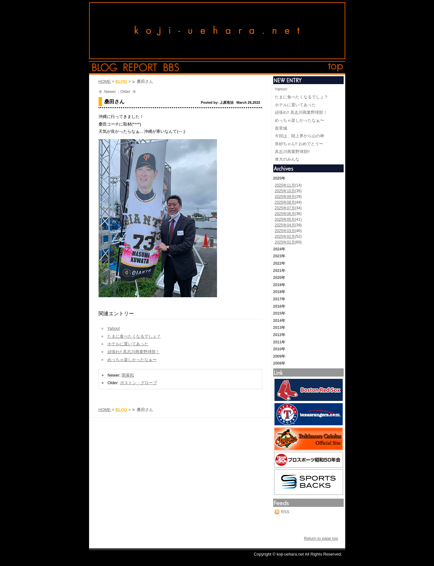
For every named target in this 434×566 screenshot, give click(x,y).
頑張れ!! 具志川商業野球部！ (133, 351)
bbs (171, 67)
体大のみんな (287, 159)
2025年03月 (285, 231)
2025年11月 (285, 185)
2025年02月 (285, 236)
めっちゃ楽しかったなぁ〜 (132, 359)
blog (104, 67)
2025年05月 (285, 219)
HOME (105, 81)
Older (125, 91)
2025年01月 (285, 242)
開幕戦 (128, 375)
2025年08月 (285, 202)
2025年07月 (285, 208)
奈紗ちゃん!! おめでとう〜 (299, 143)
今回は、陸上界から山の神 (299, 135)
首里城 (281, 128)
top (335, 67)
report (140, 67)
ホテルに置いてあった (127, 343)
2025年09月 (285, 196)
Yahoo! (113, 328)
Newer (110, 91)
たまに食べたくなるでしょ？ (134, 336)
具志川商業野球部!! (292, 151)
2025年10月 (285, 191)
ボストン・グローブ (138, 382)
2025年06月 (285, 214)
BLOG (121, 81)
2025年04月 (285, 225)
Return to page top (321, 538)
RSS (285, 511)
